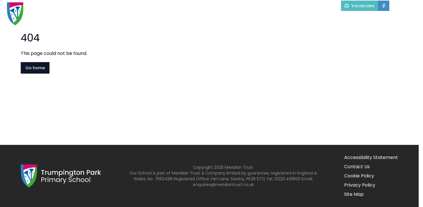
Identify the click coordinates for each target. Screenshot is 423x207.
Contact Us (406, 19)
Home (161, 19)
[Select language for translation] (413, 6)
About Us (193, 19)
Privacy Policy (359, 185)
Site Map (354, 194)
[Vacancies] (359, 6)
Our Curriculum (297, 19)
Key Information (242, 19)
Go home (35, 68)
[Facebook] (383, 6)
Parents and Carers (356, 19)
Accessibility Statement (371, 157)
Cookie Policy (359, 175)
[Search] (402, 6)
